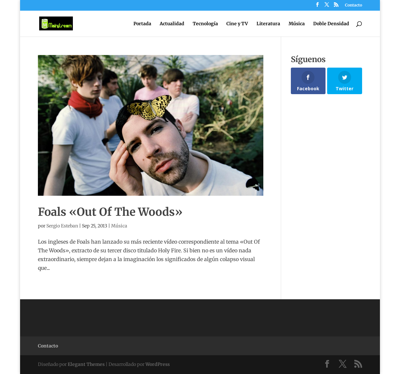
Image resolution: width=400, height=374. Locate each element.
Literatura (268, 24)
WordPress (157, 364)
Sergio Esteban (62, 226)
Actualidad (172, 24)
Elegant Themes (86, 364)
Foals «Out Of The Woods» (110, 212)
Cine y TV (237, 24)
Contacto (353, 5)
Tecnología (205, 24)
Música (297, 24)
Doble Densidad (331, 24)
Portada (142, 24)
